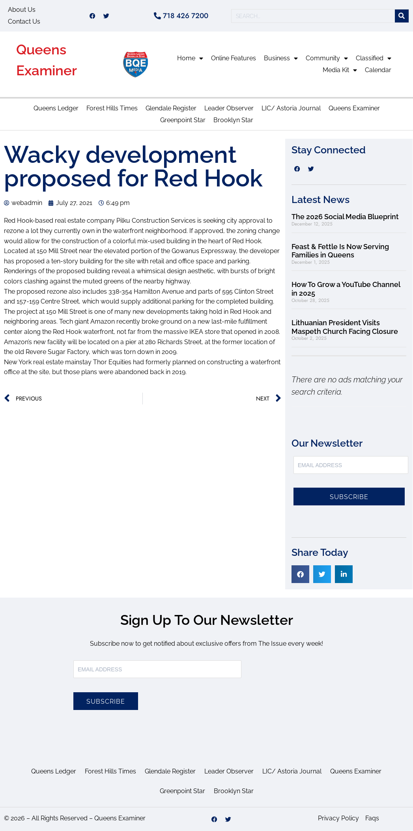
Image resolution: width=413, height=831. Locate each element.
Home (190, 58)
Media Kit (340, 70)
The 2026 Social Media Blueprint (345, 216)
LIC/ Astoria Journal (291, 108)
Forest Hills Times (112, 108)
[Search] (402, 15)
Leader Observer (229, 108)
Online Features (233, 58)
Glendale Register (171, 108)
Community (327, 58)
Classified (373, 58)
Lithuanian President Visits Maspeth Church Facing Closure (345, 327)
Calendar (378, 70)
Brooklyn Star (233, 120)
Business (281, 58)
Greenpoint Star (183, 120)
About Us (22, 9)
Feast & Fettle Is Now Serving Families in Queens (340, 250)
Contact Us (24, 21)
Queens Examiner (354, 108)
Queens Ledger (56, 108)
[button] (300, 574)
